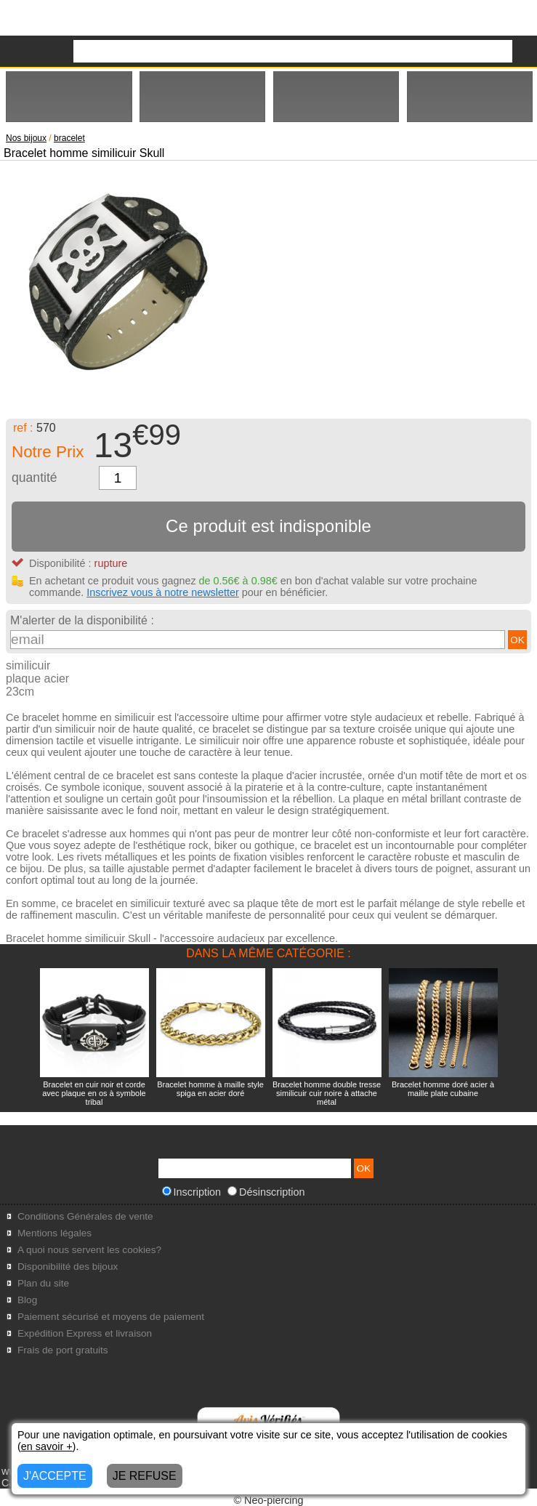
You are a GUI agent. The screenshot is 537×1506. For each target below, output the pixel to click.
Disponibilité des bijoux (67, 1266)
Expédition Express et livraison (84, 1333)
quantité (34, 477)
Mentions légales (54, 1233)
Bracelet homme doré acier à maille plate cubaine (443, 1089)
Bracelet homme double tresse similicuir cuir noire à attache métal (326, 1093)
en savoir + (47, 1446)
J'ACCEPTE (54, 1476)
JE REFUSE (145, 1476)
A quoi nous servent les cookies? (89, 1249)
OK (517, 640)
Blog (27, 1299)
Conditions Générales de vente (85, 1216)
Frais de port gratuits (62, 1350)
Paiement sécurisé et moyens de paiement (110, 1316)
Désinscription (265, 1192)
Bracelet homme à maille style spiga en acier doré (210, 1089)
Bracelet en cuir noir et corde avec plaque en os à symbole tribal (93, 1093)
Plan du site (43, 1283)
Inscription (192, 1192)
